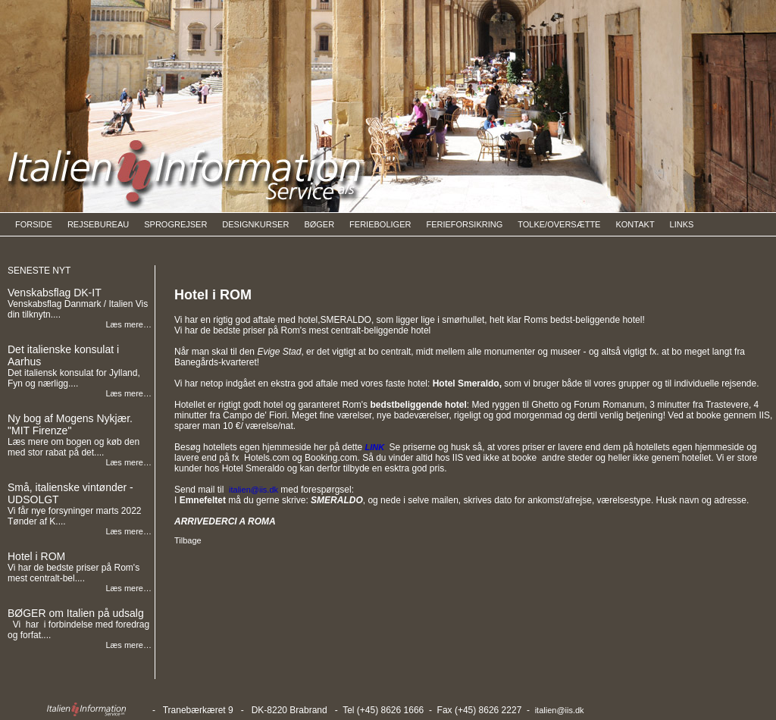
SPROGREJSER (175, 224)
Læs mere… (128, 324)
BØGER (319, 224)
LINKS (682, 224)
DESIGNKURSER (255, 224)
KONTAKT (634, 224)
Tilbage (188, 540)
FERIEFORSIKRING (464, 224)
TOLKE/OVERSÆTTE (559, 224)
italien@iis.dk (559, 710)
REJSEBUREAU (98, 224)
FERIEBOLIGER (380, 224)
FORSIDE (33, 224)
